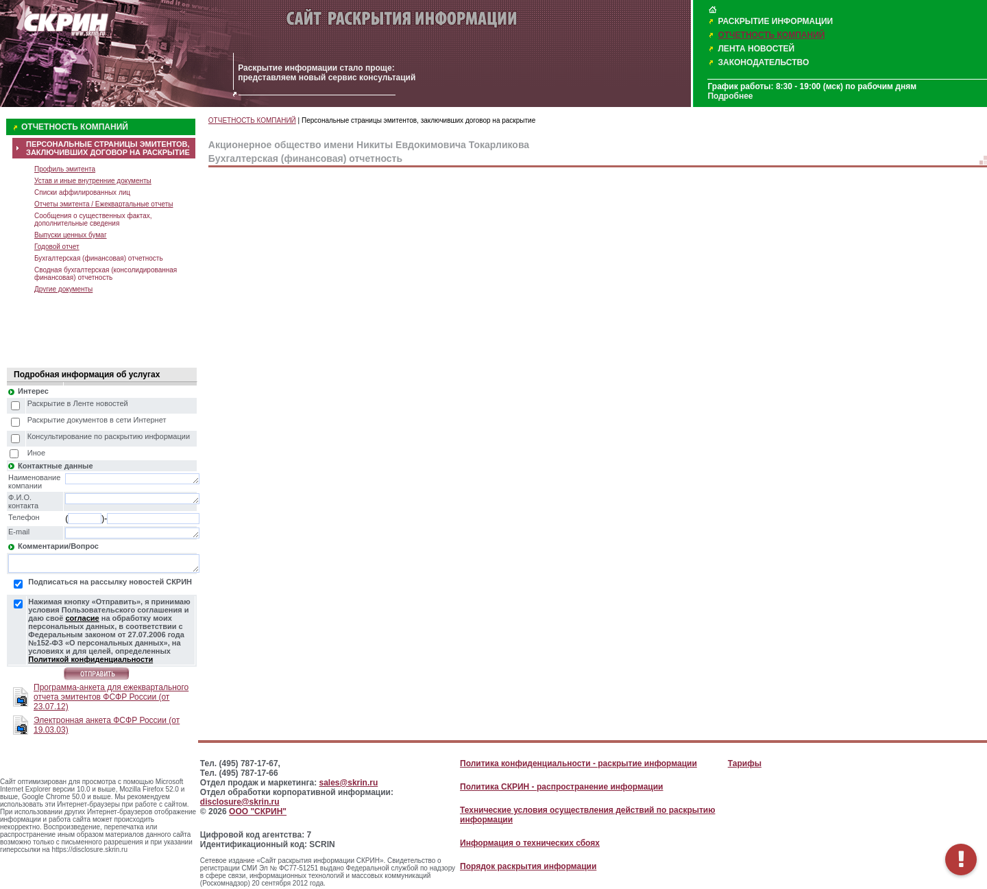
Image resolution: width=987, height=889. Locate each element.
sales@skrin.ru (348, 782)
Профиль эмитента (64, 169)
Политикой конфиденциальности (90, 659)
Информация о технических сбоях (530, 843)
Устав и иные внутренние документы (92, 181)
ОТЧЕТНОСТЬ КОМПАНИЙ (771, 35)
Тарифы (744, 763)
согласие (82, 618)
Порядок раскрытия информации (528, 866)
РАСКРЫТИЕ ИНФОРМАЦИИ (775, 21)
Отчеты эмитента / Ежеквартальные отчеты (103, 204)
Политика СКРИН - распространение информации (561, 787)
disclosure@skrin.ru (240, 802)
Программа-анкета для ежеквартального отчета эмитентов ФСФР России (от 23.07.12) (111, 697)
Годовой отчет (57, 246)
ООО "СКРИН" (258, 811)
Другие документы (63, 289)
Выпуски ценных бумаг (70, 235)
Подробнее (730, 96)
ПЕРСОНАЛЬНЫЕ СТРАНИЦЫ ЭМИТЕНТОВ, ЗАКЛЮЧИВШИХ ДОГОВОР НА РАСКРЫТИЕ (108, 148)
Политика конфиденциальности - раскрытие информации (578, 763)
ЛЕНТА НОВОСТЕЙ (756, 49)
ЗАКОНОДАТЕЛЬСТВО (763, 62)
